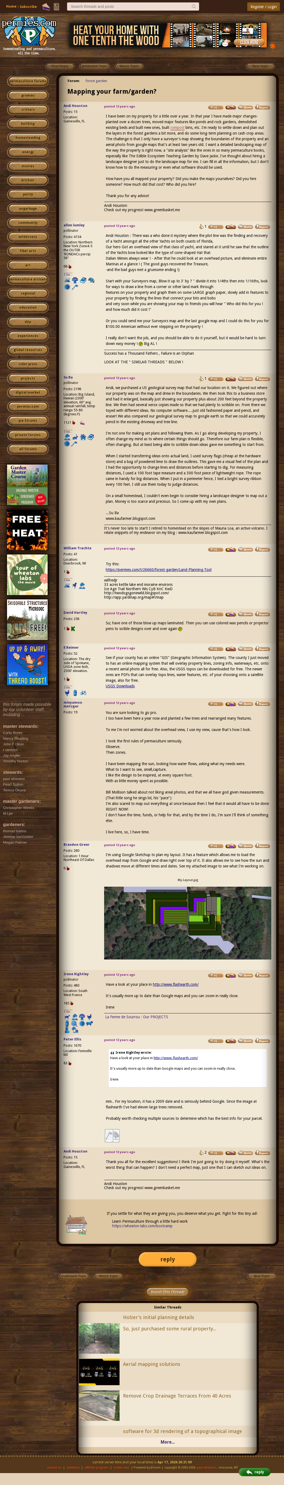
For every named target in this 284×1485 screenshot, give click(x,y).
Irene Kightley (76, 974)
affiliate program (96, 1467)
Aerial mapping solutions (151, 1364)
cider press (28, 364)
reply (167, 1259)
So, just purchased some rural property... (169, 1328)
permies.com (28, 407)
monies (28, 166)
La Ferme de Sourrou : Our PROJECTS (136, 1017)
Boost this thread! (167, 1292)
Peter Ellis (72, 1039)
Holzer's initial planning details (158, 1317)
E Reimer (71, 647)
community (28, 223)
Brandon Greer (77, 845)
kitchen (27, 180)
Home (11, 6)
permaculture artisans (28, 279)
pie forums (28, 421)
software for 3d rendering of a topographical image (182, 1431)
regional (28, 293)
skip (28, 322)
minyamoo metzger (73, 704)
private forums (28, 435)
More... (168, 1442)
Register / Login (263, 7)
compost (177, 127)
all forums (28, 449)
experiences (28, 336)
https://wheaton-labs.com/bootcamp (142, 1226)
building (28, 124)
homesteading (28, 138)
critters (28, 110)
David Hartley (75, 613)
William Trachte (77, 548)
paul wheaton (206, 1467)
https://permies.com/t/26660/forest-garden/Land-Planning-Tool (159, 569)
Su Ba (68, 377)
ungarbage (28, 209)
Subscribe (28, 7)
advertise (73, 1467)
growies (28, 95)
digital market (28, 392)
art (28, 265)
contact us (54, 1467)
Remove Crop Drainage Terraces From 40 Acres (177, 1396)
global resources (28, 350)
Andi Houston (75, 106)
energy (28, 152)
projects (28, 378)
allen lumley (74, 225)
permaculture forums (28, 81)
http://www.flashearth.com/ (176, 984)
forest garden (96, 81)
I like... (68, 274)
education (28, 307)
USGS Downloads (120, 686)
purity (28, 194)
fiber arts (28, 251)
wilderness (28, 237)
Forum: (74, 81)
